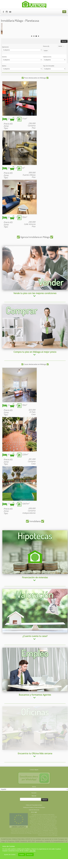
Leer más (32, 851)
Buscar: (34, 777)
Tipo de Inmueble (48, 76)
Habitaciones (47, 67)
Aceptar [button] (21, 854)
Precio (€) (46, 57)
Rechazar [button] (29, 854)
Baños (4, 76)
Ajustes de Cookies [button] (10, 854)
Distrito (4, 67)
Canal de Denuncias (34, 791)
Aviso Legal (34, 793)
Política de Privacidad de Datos (34, 786)
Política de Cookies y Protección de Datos (34, 789)
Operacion (5, 57)
